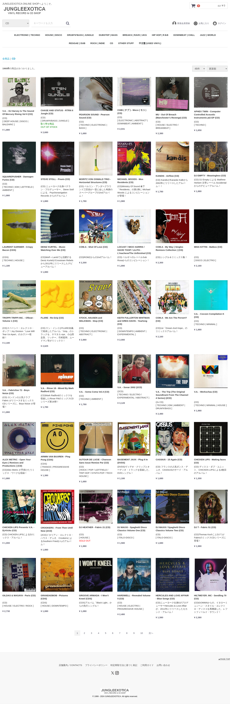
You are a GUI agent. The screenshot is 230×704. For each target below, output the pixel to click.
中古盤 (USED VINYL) (150, 43)
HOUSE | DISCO (53, 35)
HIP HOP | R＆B (160, 35)
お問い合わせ (163, 665)
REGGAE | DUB (77, 43)
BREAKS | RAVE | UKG (135, 35)
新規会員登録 (181, 23)
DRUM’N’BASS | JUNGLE (80, 35)
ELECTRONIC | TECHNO (27, 35)
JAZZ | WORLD (208, 35)
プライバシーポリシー (96, 665)
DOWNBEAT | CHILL (184, 35)
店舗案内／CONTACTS (70, 665)
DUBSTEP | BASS (108, 35)
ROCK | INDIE (97, 43)
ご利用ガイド (147, 665)
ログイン (219, 23)
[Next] (150, 633)
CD (111, 43)
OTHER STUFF (126, 43)
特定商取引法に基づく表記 (123, 665)
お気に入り (201, 23)
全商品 (6, 58)
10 (141, 633)
